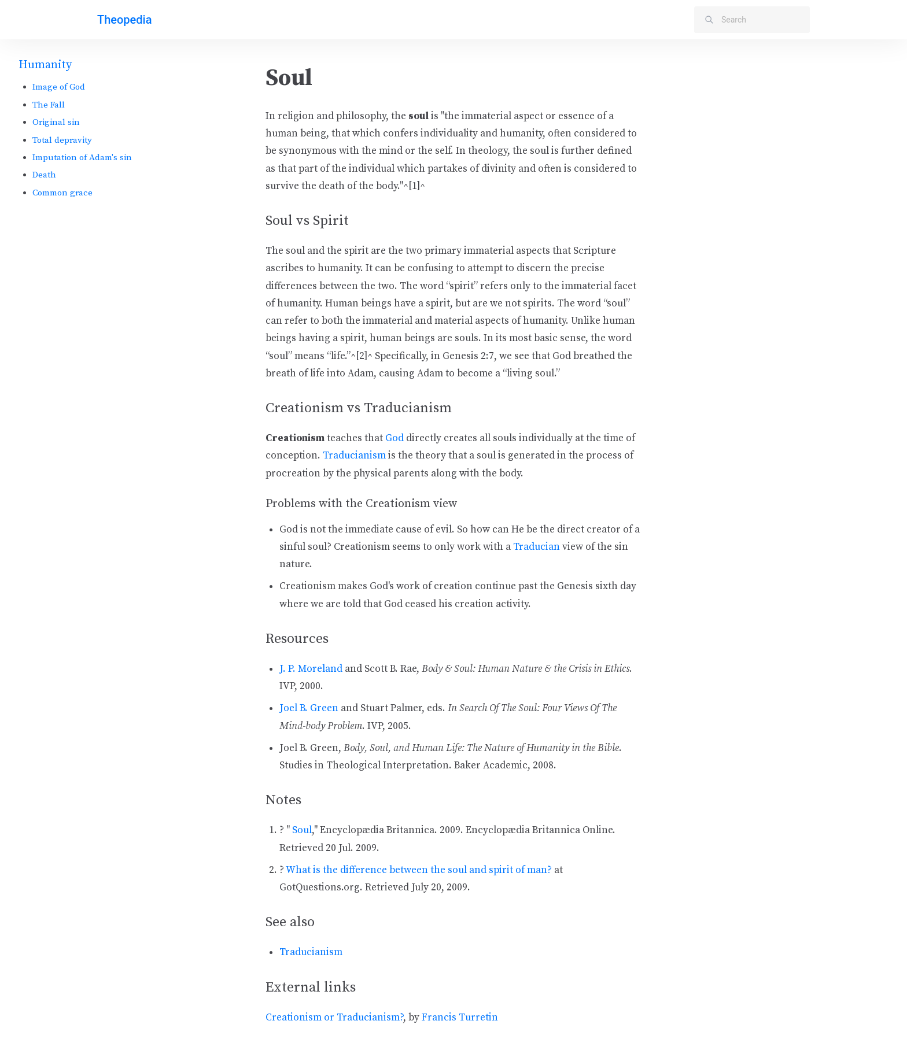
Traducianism (354, 455)
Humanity (45, 65)
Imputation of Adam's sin (82, 157)
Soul (302, 830)
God (394, 438)
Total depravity (62, 140)
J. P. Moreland (310, 669)
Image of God (58, 87)
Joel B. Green (308, 708)
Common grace (62, 192)
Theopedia (124, 20)
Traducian (536, 547)
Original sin (56, 122)
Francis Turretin (460, 1017)
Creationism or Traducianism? (334, 1017)
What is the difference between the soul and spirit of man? (419, 870)
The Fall (48, 104)
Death (44, 174)
